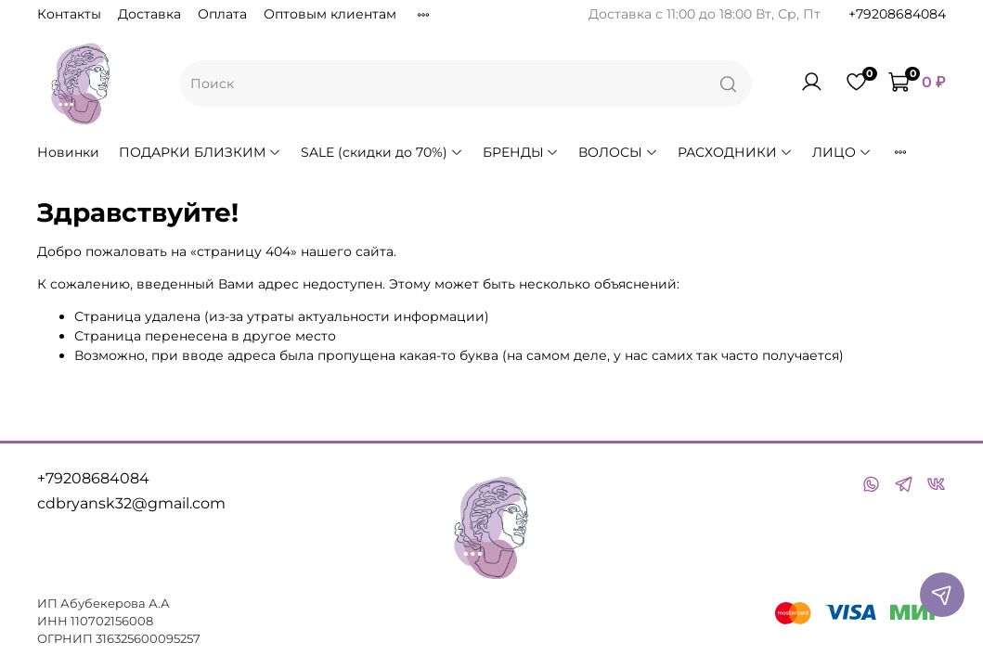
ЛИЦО (842, 152)
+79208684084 (897, 14)
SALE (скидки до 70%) (382, 152)
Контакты (69, 14)
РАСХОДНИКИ (735, 152)
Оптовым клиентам (330, 14)
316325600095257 (148, 639)
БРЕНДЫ (521, 152)
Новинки (68, 152)
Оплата (222, 14)
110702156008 (112, 621)
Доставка (149, 14)
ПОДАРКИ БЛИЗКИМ (200, 152)
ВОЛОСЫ (618, 152)
